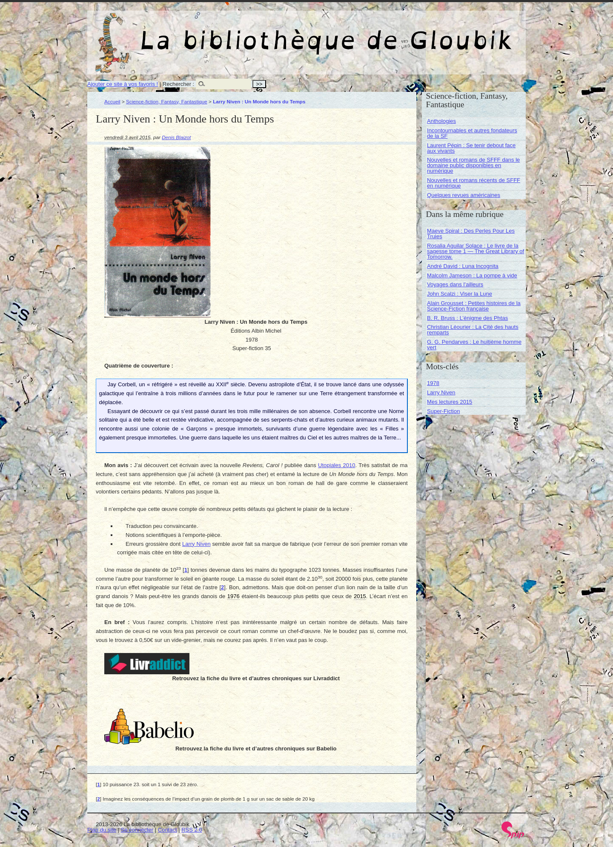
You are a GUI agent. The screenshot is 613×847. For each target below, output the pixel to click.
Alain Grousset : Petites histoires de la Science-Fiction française (474, 306)
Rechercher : (178, 84)
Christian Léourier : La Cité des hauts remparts (472, 330)
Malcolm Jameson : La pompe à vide (472, 275)
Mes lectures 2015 (449, 402)
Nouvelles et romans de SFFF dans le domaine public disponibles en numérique (473, 165)
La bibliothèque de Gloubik (397, 33)
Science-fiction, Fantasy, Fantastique (166, 101)
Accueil (112, 101)
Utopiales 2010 (336, 465)
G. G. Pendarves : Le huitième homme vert (474, 345)
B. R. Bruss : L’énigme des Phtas (467, 318)
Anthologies (441, 121)
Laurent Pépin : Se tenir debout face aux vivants (471, 148)
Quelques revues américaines (463, 195)
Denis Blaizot (176, 137)
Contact (167, 830)
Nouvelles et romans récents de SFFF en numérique (473, 183)
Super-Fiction (443, 411)
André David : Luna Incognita (462, 266)
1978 (433, 383)
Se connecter (137, 830)
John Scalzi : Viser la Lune (459, 294)
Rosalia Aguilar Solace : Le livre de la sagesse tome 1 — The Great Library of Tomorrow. (475, 251)
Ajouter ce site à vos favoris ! (122, 84)
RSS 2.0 (191, 830)
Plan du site (101, 830)
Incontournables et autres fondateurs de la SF (472, 133)
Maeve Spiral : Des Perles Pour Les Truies (471, 234)
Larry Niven (196, 544)
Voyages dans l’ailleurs (455, 284)
